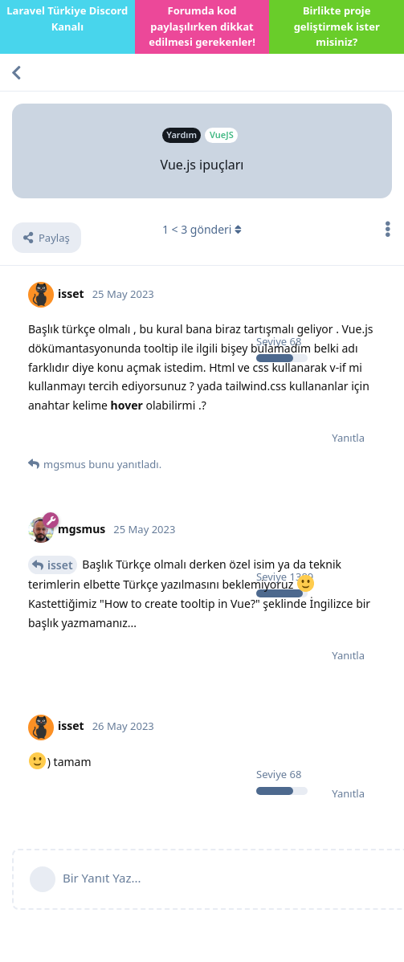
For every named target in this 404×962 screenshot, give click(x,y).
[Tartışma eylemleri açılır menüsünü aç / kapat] (388, 228)
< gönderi (202, 229)
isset (60, 565)
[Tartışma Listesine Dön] (16, 72)
